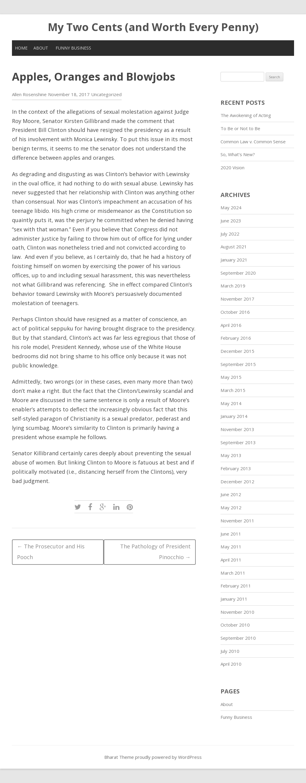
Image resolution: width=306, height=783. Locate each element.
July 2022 (230, 234)
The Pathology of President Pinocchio (155, 552)
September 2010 (238, 638)
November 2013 (237, 429)
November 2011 (237, 521)
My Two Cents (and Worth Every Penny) (153, 27)
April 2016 (231, 325)
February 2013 (236, 468)
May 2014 (231, 403)
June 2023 (231, 221)
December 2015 (237, 351)
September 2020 (238, 273)
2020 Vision (232, 167)
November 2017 (237, 299)
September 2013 (238, 442)
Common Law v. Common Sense (253, 141)
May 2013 (231, 455)
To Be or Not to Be (240, 128)
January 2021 (234, 260)
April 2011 (231, 560)
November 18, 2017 (69, 94)
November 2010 (237, 612)
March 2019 (233, 286)
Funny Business (73, 48)
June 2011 (231, 534)
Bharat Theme (119, 757)
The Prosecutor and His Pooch (51, 552)
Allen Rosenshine (29, 94)
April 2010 (231, 664)
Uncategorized (106, 94)
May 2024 (231, 207)
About (40, 48)
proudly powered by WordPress (168, 757)
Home (21, 48)
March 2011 (233, 573)
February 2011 (236, 586)
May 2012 (231, 507)
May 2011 (231, 547)
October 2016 (235, 312)
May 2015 (231, 377)
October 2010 (235, 625)
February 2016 (236, 338)
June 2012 (231, 494)
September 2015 (238, 364)
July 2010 (230, 651)
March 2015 (233, 390)
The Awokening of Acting (246, 115)
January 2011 (234, 599)
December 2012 (237, 481)
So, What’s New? (238, 154)
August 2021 (234, 247)
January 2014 (234, 416)
